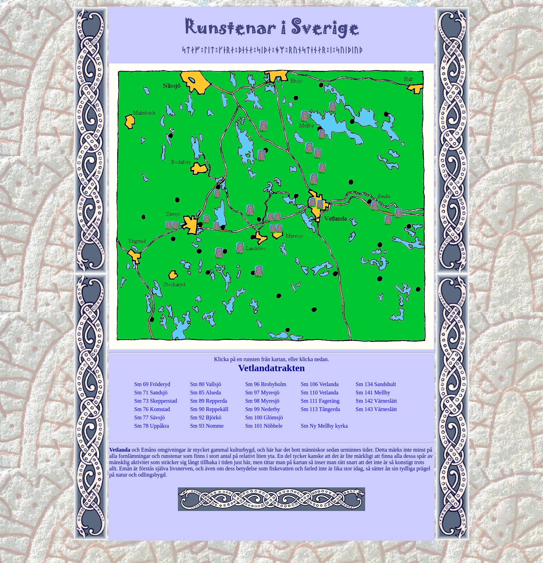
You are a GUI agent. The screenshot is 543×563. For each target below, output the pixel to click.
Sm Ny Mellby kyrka (324, 426)
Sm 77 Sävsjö (149, 417)
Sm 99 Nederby (262, 409)
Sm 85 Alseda (205, 392)
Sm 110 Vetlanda (319, 392)
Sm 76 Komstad (152, 409)
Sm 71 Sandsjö (150, 392)
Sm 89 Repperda (208, 401)
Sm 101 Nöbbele (264, 426)
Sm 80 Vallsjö (205, 384)
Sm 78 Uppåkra (151, 426)
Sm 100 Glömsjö (264, 417)
